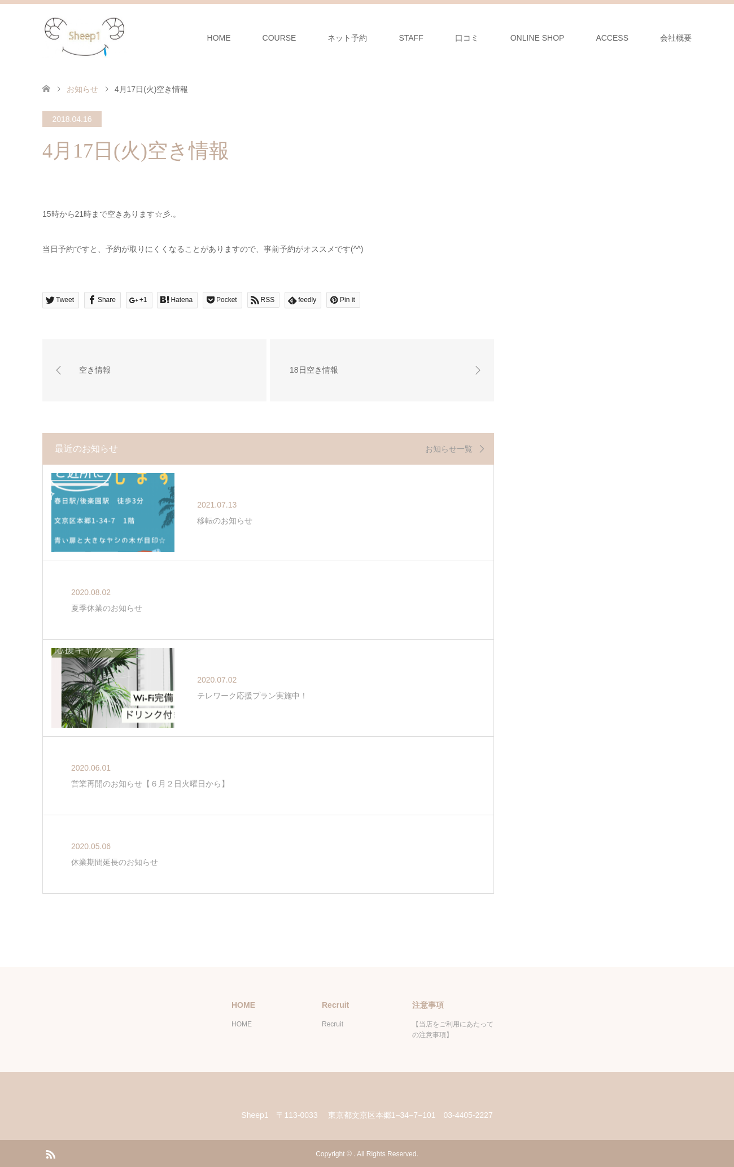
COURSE (279, 37)
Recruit (332, 1023)
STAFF (411, 37)
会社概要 (676, 37)
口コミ (467, 37)
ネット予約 (347, 37)
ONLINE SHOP (537, 37)
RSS (50, 1152)
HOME (219, 37)
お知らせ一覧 (449, 449)
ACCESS (612, 37)
